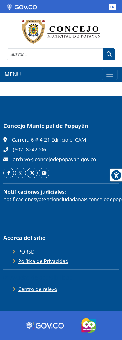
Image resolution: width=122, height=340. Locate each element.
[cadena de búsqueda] (55, 54)
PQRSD (26, 251)
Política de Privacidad (43, 261)
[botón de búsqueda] (109, 54)
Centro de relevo (37, 289)
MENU (12, 74)
